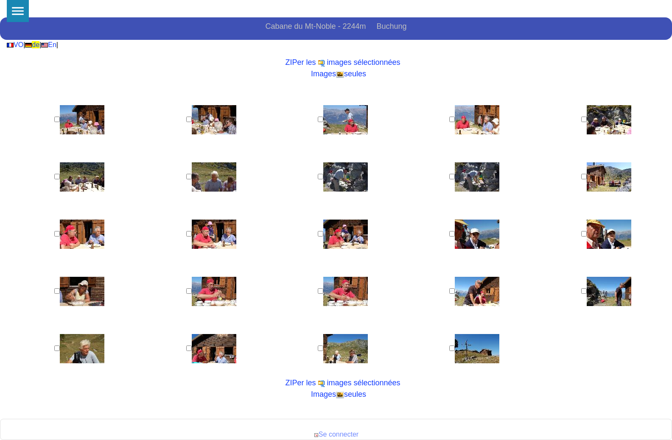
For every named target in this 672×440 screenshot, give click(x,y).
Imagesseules (338, 74)
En (48, 44)
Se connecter (336, 434)
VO (15, 44)
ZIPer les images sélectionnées (342, 62)
